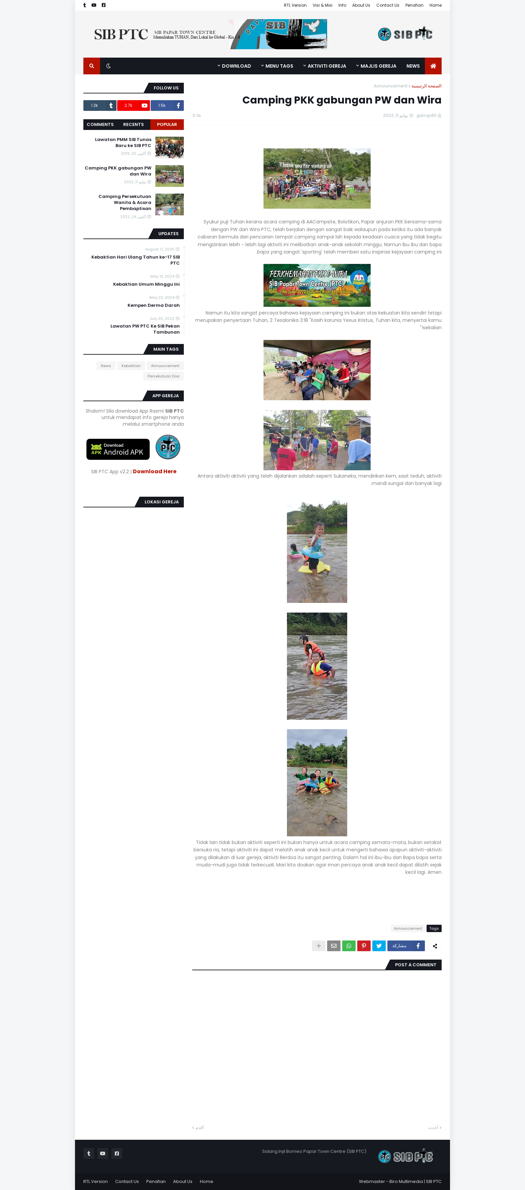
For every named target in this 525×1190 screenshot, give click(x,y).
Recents (133, 124)
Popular (167, 124)
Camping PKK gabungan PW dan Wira (118, 171)
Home (436, 5)
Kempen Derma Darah (154, 305)
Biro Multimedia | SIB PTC (415, 1181)
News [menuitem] (413, 66)
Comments (100, 124)
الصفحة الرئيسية (426, 86)
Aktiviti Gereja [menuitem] (327, 66)
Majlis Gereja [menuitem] (378, 66)
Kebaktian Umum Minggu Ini (146, 284)
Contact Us (387, 5)
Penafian (414, 5)
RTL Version (295, 5)
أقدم (200, 1127)
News (106, 365)
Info (342, 5)
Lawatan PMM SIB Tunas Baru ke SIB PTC (123, 143)
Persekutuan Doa (163, 376)
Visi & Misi (322, 5)
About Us (361, 5)
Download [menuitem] (236, 66)
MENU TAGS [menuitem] (279, 66)
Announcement (390, 86)
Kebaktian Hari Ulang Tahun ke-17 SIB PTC (135, 260)
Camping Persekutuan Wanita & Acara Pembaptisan (124, 203)
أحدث (433, 1127)
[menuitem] (433, 66)
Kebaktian (131, 365)
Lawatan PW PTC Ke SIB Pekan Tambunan (145, 329)
